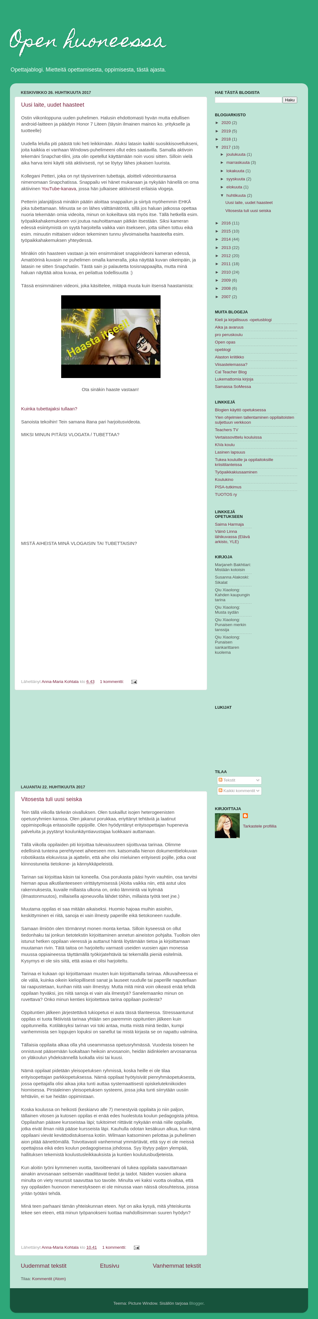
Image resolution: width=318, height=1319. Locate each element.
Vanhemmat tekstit (177, 1265)
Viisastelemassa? (231, 364)
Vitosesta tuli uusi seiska (51, 799)
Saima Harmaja (229, 524)
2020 (226, 122)
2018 (226, 139)
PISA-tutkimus (228, 487)
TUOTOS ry (226, 494)
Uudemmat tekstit (43, 1265)
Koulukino (224, 479)
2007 (226, 296)
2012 (226, 255)
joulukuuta (236, 154)
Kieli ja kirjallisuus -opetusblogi (243, 319)
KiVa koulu (225, 444)
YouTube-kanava (59, 188)
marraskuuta (238, 162)
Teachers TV (226, 429)
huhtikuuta (236, 195)
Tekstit (227, 780)
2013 (226, 247)
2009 (226, 280)
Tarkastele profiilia (259, 826)
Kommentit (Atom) (49, 1278)
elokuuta (234, 187)
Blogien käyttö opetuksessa (240, 410)
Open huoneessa (88, 42)
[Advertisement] (110, 737)
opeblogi (223, 349)
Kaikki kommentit (237, 790)
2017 (226, 147)
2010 (226, 272)
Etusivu (109, 1265)
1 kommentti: (112, 681)
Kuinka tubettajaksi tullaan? (49, 408)
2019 (226, 131)
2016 (226, 223)
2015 (226, 231)
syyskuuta (236, 179)
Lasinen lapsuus (230, 452)
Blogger (196, 1303)
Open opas (225, 342)
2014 (226, 239)
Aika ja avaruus (229, 327)
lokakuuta (236, 170)
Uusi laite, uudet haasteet (52, 105)
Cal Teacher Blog (231, 372)
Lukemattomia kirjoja (234, 379)
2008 (226, 288)
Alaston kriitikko (229, 357)
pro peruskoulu (229, 334)
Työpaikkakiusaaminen (236, 472)
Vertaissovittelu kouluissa (238, 437)
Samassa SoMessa (233, 386)
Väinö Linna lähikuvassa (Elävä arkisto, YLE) (232, 536)
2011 (226, 263)
